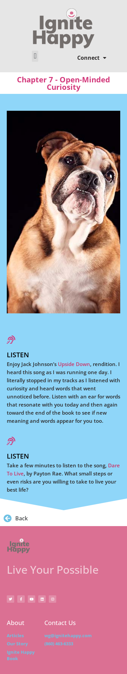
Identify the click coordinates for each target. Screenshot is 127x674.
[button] (35, 56)
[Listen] (11, 339)
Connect (91, 58)
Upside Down (74, 364)
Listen (18, 354)
